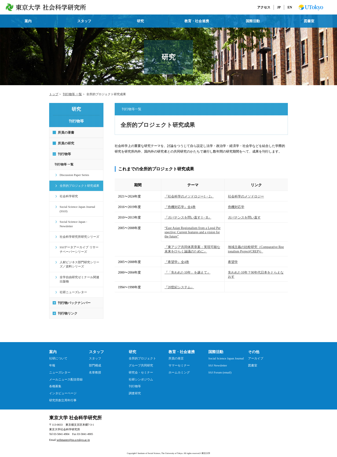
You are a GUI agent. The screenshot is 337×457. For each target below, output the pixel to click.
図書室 (309, 21)
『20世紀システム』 (179, 287)
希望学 (233, 262)
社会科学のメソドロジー (246, 196)
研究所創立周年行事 (63, 396)
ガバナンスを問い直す (244, 217)
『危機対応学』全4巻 (180, 207)
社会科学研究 (67, 196)
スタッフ (84, 21)
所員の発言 (176, 354)
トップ (53, 94)
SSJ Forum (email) (219, 368)
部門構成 (95, 361)
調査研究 (135, 389)
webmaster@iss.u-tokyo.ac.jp (73, 435)
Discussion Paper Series (72, 175)
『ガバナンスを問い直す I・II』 (188, 217)
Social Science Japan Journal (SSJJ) (75, 209)
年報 (52, 361)
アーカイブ (255, 354)
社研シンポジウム (141, 375)
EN (289, 7)
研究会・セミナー (141, 368)
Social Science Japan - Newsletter (78, 221)
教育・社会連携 (196, 21)
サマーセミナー (179, 361)
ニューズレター (59, 368)
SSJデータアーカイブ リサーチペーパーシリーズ (79, 245)
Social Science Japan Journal (226, 354)
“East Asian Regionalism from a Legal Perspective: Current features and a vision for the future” (192, 232)
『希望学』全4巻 (177, 262)
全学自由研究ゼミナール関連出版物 (77, 275)
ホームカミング (179, 368)
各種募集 (55, 382)
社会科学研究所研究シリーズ (77, 232)
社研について (58, 354)
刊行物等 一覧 (72, 94)
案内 (28, 21)
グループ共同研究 (141, 361)
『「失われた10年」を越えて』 (187, 272)
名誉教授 (95, 368)
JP (279, 7)
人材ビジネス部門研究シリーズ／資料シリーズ (77, 260)
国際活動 (253, 21)
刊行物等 (135, 382)
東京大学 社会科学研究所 (75, 413)
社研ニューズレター (71, 287)
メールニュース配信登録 (66, 375)
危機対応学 (236, 207)
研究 (140, 21)
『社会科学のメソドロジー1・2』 (189, 196)
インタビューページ (63, 389)
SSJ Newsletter (217, 361)
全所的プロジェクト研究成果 (77, 185)
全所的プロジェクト (142, 354)
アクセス (263, 7)
